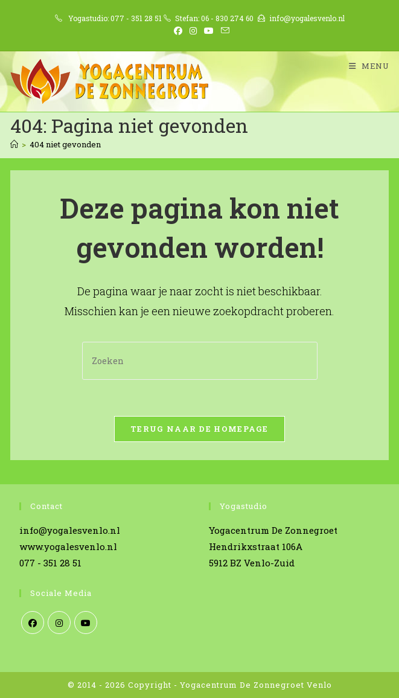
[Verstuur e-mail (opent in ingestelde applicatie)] (223, 30)
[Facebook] (32, 622)
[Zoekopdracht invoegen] (200, 361)
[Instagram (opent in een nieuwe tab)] (193, 30)
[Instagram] (59, 622)
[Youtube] (85, 622)
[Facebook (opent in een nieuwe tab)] (178, 30)
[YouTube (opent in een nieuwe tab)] (208, 30)
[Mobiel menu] (364, 65)
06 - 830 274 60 (227, 18)
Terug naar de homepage (199, 428)
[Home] (14, 144)
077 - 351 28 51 (136, 18)
